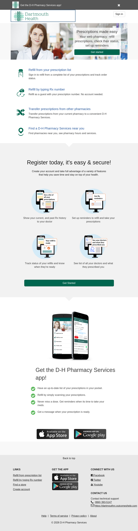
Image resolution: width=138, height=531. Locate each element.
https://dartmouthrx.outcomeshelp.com (116, 505)
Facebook (98, 475)
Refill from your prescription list (50, 70)
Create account (21, 489)
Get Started (69, 283)
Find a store (19, 484)
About (93, 516)
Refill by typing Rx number (47, 89)
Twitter (96, 480)
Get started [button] (97, 52)
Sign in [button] (119, 14)
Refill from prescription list (27, 475)
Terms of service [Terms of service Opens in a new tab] (59, 516)
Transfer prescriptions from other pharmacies (60, 109)
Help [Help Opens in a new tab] (44, 516)
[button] (122, 3)
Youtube (97, 484)
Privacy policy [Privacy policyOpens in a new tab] (79, 516)
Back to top (69, 458)
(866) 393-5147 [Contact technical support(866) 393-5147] (103, 502)
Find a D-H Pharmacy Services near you (56, 128)
